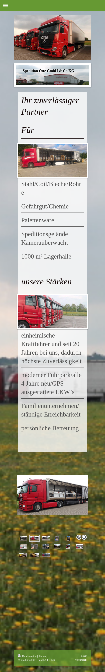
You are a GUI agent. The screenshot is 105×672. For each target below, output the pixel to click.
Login (84, 655)
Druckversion (27, 656)
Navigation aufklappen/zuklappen (52, 5)
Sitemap (42, 656)
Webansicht (81, 659)
